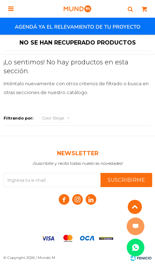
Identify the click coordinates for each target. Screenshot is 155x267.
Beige (53, 118)
